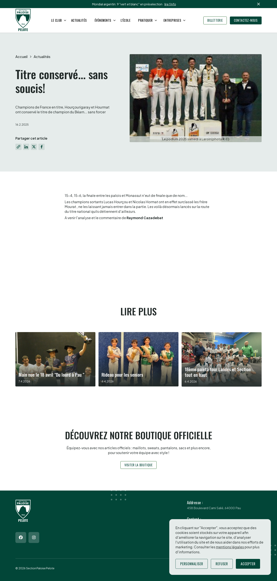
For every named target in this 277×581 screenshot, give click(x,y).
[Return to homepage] (23, 20)
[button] (57, 20)
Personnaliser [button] (191, 563)
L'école (126, 20)
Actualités (79, 20)
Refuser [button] (222, 563)
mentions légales (230, 547)
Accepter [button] (248, 563)
